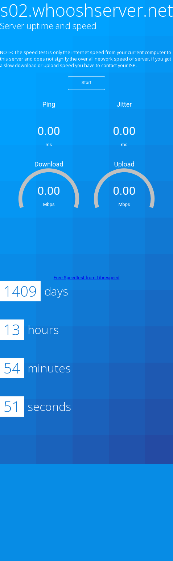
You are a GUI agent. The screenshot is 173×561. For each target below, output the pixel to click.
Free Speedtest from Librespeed (87, 277)
